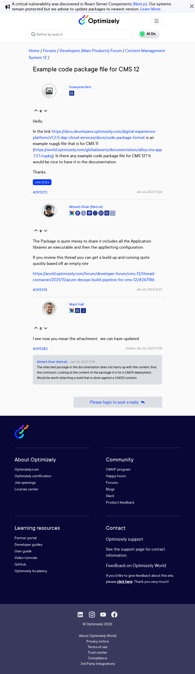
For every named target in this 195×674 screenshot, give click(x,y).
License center (26, 489)
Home (34, 50)
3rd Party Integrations (97, 663)
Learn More (150, 9)
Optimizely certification (33, 475)
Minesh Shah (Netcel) (86, 206)
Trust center (97, 652)
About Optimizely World (97, 635)
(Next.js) (140, 4)
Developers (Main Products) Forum (91, 50)
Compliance (97, 657)
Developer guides (28, 544)
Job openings (25, 482)
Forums (49, 50)
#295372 (40, 192)
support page (133, 549)
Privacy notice (97, 641)
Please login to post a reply (118, 402)
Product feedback (120, 502)
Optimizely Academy (31, 570)
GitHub (20, 564)
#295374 (40, 289)
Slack (110, 495)
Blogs (110, 489)
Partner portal (25, 537)
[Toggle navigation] (156, 21)
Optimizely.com (27, 469)
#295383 (40, 348)
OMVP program (118, 469)
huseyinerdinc (80, 86)
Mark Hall (76, 304)
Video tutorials (26, 557)
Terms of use (97, 646)
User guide (23, 551)
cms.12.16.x (42, 182)
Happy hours (116, 475)
